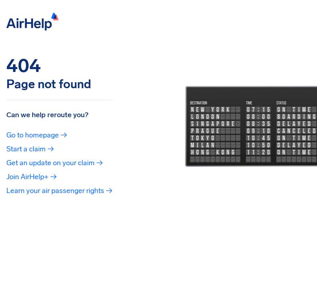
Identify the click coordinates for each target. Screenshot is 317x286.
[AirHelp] (32, 21)
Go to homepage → (36, 135)
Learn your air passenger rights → (59, 190)
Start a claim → (30, 149)
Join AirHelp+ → (31, 176)
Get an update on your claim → (54, 162)
